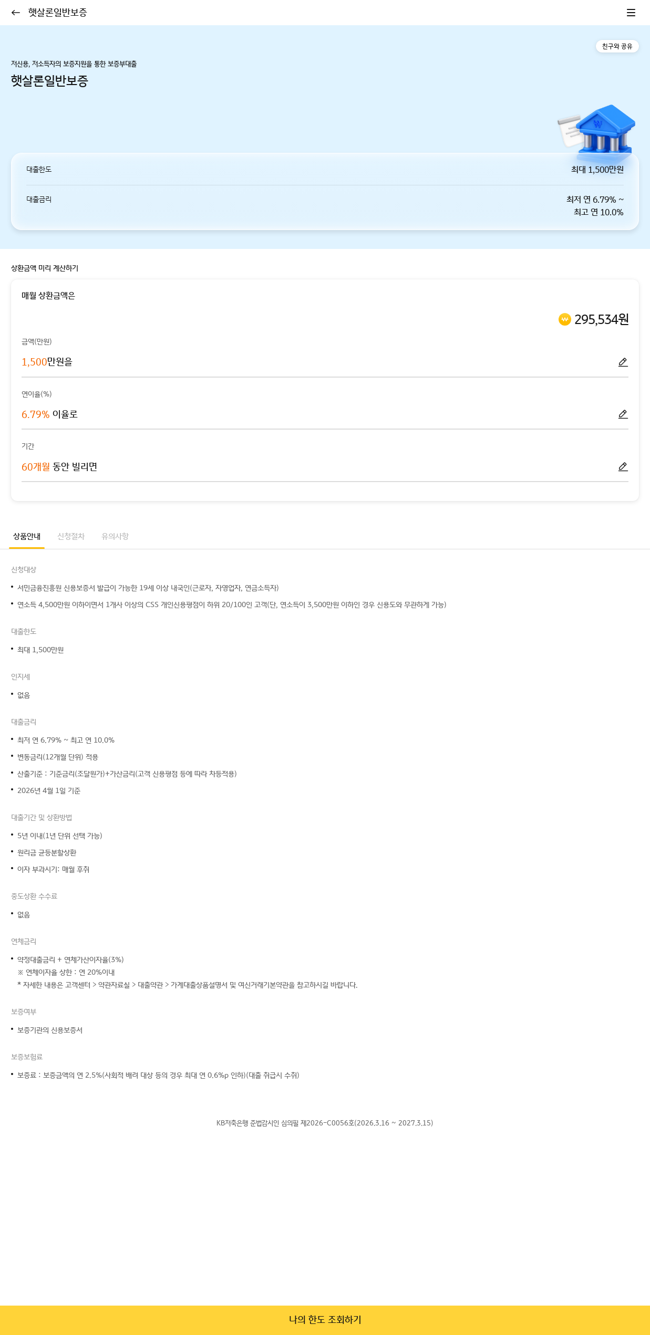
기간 (28, 447)
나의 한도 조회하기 (325, 1320)
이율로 (50, 415)
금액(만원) (37, 342)
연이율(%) (37, 394)
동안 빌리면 (59, 467)
